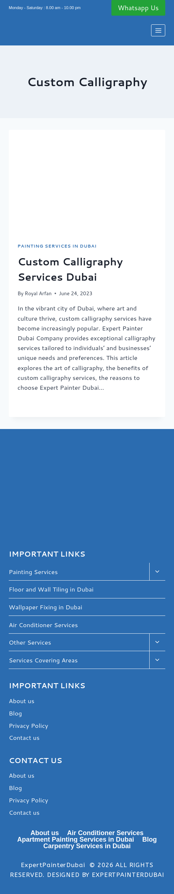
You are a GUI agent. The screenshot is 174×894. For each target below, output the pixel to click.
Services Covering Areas (43, 660)
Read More (39, 403)
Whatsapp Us (138, 7)
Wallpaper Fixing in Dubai (45, 606)
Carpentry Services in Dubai (87, 846)
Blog (15, 713)
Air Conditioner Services (43, 624)
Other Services (30, 642)
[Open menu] (158, 30)
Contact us (24, 737)
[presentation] (87, 182)
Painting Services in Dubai (56, 246)
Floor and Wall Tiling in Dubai (51, 589)
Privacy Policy (28, 725)
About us (21, 700)
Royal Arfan (38, 293)
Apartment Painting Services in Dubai (75, 839)
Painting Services (33, 571)
